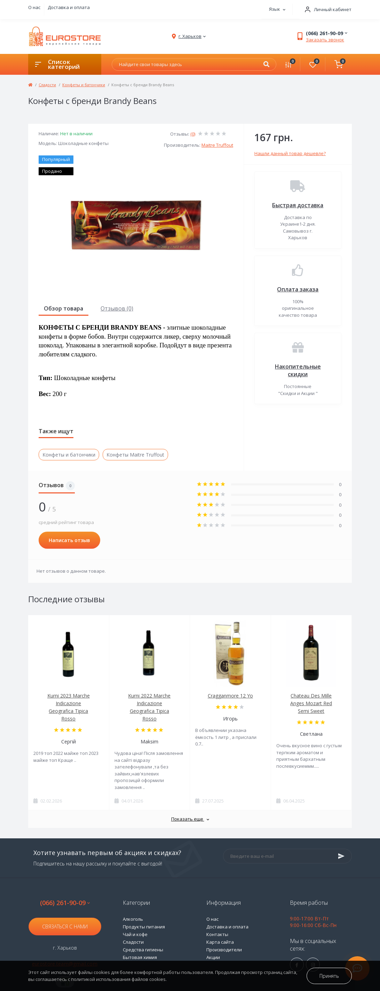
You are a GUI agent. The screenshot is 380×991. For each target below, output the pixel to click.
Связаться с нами (65, 926)
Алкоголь (133, 919)
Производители (224, 949)
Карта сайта (220, 942)
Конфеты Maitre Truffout (135, 454)
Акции (213, 957)
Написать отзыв (69, 540)
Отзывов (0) (117, 308)
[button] (326, 9)
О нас (34, 7)
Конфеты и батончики (83, 84)
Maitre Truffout (217, 145)
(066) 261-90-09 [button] (65, 903)
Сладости (47, 84)
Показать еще (190, 819)
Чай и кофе (135, 934)
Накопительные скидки (298, 370)
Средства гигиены (143, 949)
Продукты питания (144, 927)
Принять (329, 976)
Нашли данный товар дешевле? (290, 153)
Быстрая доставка (297, 205)
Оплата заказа (297, 289)
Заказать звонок (325, 40)
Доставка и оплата (69, 7)
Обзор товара (63, 308)
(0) (192, 134)
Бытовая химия (140, 957)
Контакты (217, 934)
